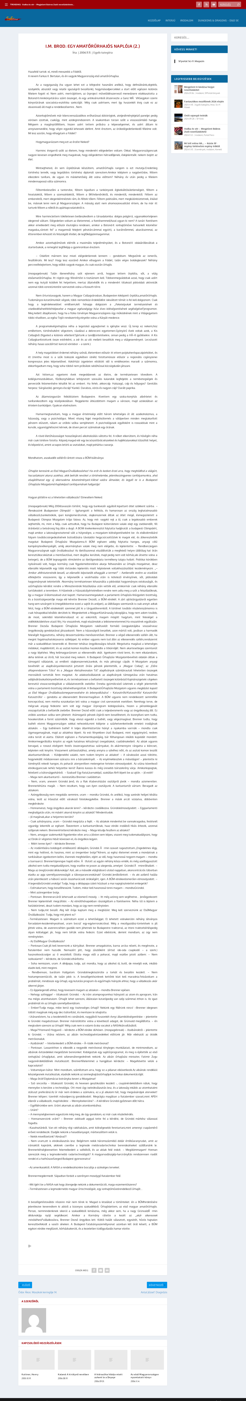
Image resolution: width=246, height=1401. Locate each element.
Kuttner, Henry (30, 1369)
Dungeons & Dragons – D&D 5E (218, 15)
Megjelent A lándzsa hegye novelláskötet (199, 83)
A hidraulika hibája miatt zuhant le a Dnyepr (108, 1371)
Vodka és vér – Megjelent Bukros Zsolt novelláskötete (202, 125)
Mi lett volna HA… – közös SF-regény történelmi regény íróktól (202, 140)
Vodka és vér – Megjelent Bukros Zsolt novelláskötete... (48, 4)
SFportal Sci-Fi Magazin (191, 56)
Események (200, 144)
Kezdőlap (154, 15)
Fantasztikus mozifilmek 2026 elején (204, 96)
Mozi (212, 100)
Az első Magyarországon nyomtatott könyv (145, 1371)
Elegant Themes (36, 1397)
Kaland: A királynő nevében (73, 1369)
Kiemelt (218, 144)
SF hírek (200, 114)
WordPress (65, 1397)
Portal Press (209, 130)
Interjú (170, 15)
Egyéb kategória (103, 47)
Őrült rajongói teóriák (196, 110)
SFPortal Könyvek (212, 88)
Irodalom (186, 15)
